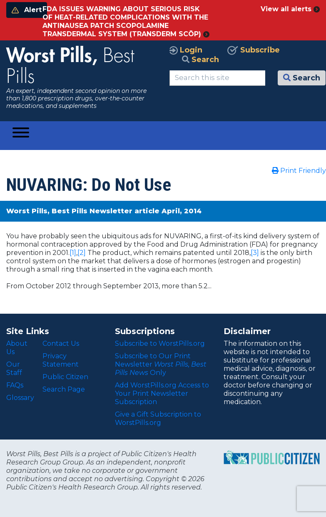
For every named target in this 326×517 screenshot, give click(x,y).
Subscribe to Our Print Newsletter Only (161, 364)
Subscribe (253, 50)
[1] (73, 253)
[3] (255, 253)
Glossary (20, 398)
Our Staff (14, 368)
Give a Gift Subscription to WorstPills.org (158, 418)
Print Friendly (299, 171)
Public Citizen (65, 377)
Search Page (63, 389)
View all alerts (290, 9)
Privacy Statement (60, 360)
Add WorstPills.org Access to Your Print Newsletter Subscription (162, 393)
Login (185, 50)
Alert (27, 10)
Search (200, 59)
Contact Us (60, 343)
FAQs (14, 385)
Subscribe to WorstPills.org (160, 343)
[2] (81, 253)
